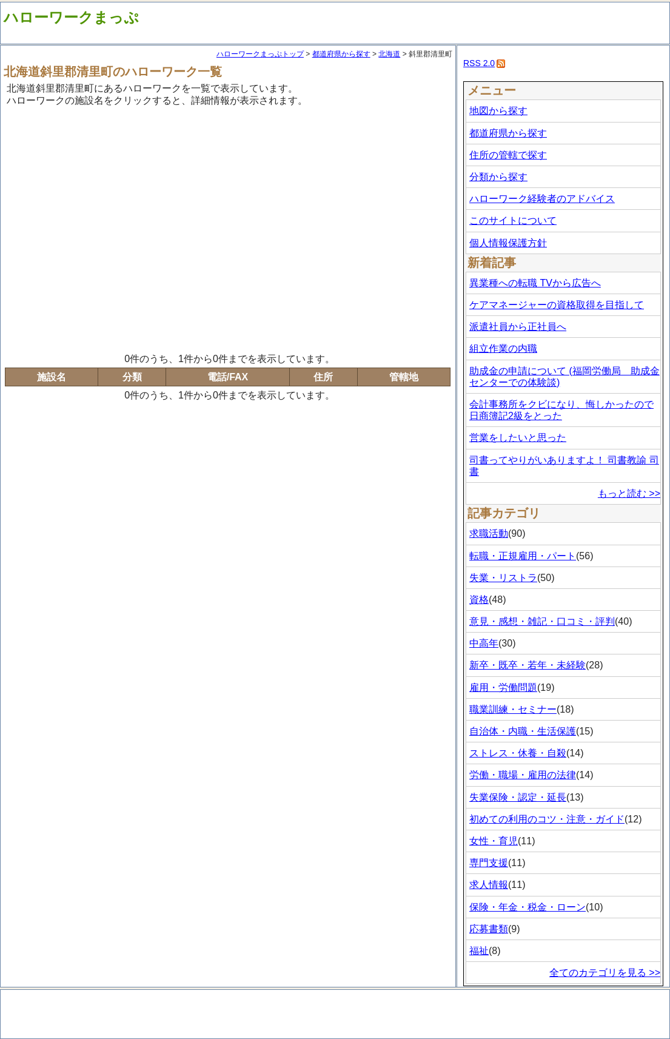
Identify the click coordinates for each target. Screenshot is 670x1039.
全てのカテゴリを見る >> (604, 972)
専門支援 (488, 863)
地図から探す (498, 111)
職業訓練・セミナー (513, 709)
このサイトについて (513, 220)
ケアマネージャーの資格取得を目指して (556, 305)
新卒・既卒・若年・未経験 (527, 665)
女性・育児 (493, 841)
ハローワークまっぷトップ (260, 54)
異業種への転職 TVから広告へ (535, 283)
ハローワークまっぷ (71, 17)
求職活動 (488, 533)
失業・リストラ (503, 578)
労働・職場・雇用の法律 (522, 775)
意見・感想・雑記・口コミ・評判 (542, 621)
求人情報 (488, 884)
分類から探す (498, 177)
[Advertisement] (113, 227)
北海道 (389, 54)
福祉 (479, 951)
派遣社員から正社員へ (517, 326)
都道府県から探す (341, 54)
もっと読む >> (629, 493)
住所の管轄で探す (508, 155)
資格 (479, 599)
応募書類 (488, 929)
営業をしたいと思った (517, 437)
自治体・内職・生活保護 (522, 731)
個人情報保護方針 (508, 243)
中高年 (483, 643)
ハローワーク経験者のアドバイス (542, 198)
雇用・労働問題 (503, 687)
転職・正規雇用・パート (522, 556)
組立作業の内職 (503, 348)
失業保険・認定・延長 (517, 797)
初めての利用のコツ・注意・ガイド (547, 819)
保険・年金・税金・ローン (527, 907)
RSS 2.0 (479, 63)
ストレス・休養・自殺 (517, 753)
